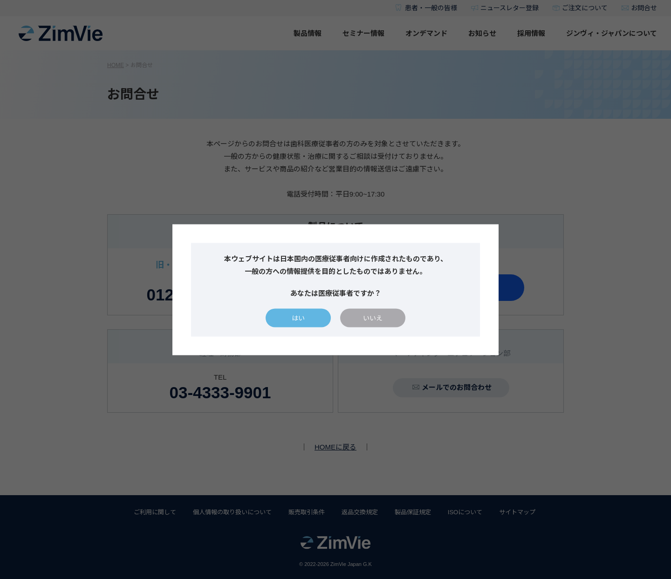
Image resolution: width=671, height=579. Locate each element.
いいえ (373, 317)
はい (298, 317)
